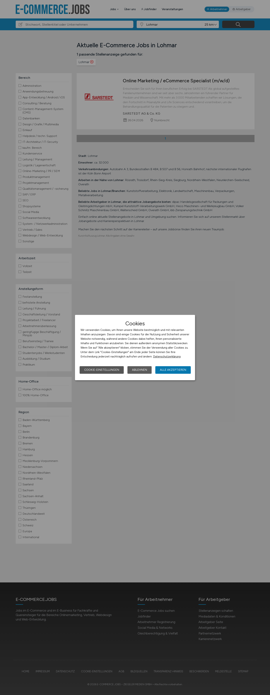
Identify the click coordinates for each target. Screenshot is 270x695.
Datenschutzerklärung (167, 356)
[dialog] (135, 347)
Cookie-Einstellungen (101, 369)
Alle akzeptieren (173, 369)
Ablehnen (139, 369)
